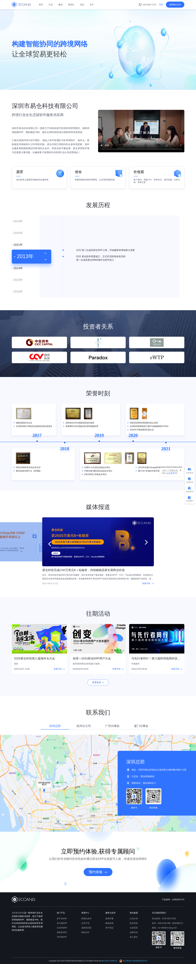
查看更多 (98, 682)
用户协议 (109, 928)
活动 (82, 4)
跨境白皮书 (86, 918)
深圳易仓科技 (18, 913)
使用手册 (109, 918)
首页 (41, 4)
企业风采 (134, 928)
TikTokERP (62, 937)
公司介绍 (134, 918)
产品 (51, 4)
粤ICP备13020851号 (109, 961)
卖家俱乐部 (86, 928)
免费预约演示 (175, 4)
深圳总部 (55, 725)
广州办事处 (112, 725)
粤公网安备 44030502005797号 (133, 960)
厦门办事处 (141, 725)
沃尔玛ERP (62, 928)
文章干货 (85, 923)
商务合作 (85, 932)
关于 (92, 4)
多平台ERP (62, 918)
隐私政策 (109, 923)
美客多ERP (62, 932)
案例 (60, 4)
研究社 (71, 4)
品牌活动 (134, 932)
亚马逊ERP (62, 923)
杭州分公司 (84, 725)
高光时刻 (134, 923)
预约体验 (98, 872)
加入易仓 (134, 937)
